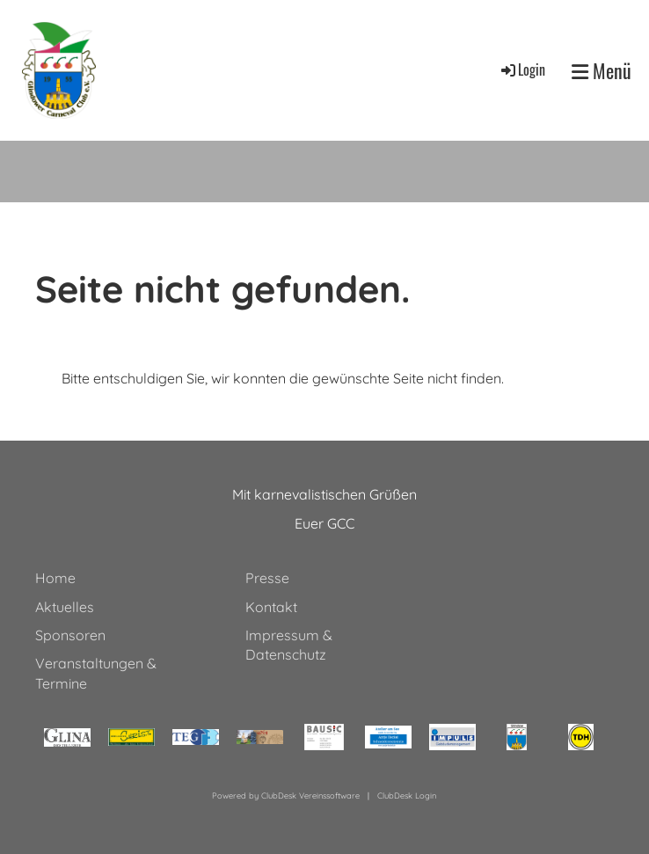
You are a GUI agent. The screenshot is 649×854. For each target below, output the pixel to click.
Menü (601, 70)
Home (55, 578)
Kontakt (271, 607)
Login (522, 69)
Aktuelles (64, 607)
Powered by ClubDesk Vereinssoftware (286, 795)
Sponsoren (70, 635)
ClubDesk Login (406, 795)
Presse (267, 578)
